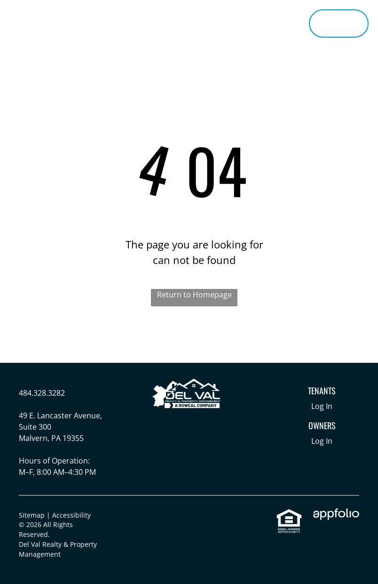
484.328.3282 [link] (42, 393)
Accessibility (71, 515)
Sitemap (32, 515)
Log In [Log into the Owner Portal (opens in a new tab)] (321, 441)
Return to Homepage (194, 294)
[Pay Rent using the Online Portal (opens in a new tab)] (339, 23)
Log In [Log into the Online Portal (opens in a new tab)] (321, 406)
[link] (289, 514)
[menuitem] (114, 14)
